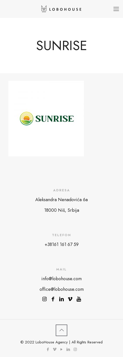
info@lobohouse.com (61, 278)
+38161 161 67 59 (62, 244)
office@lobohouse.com (62, 289)
